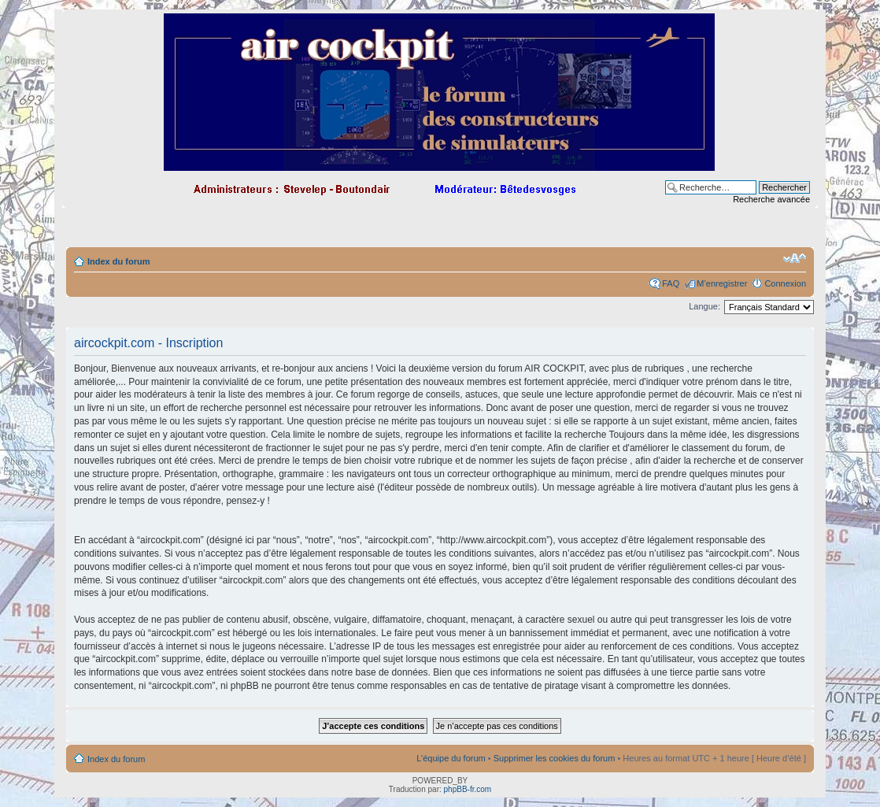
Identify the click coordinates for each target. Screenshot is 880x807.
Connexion (785, 283)
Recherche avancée (771, 199)
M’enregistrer (722, 283)
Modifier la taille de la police (794, 258)
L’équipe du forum (450, 758)
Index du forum (118, 261)
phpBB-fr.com (468, 789)
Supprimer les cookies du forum (555, 758)
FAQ (670, 283)
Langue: (704, 306)
